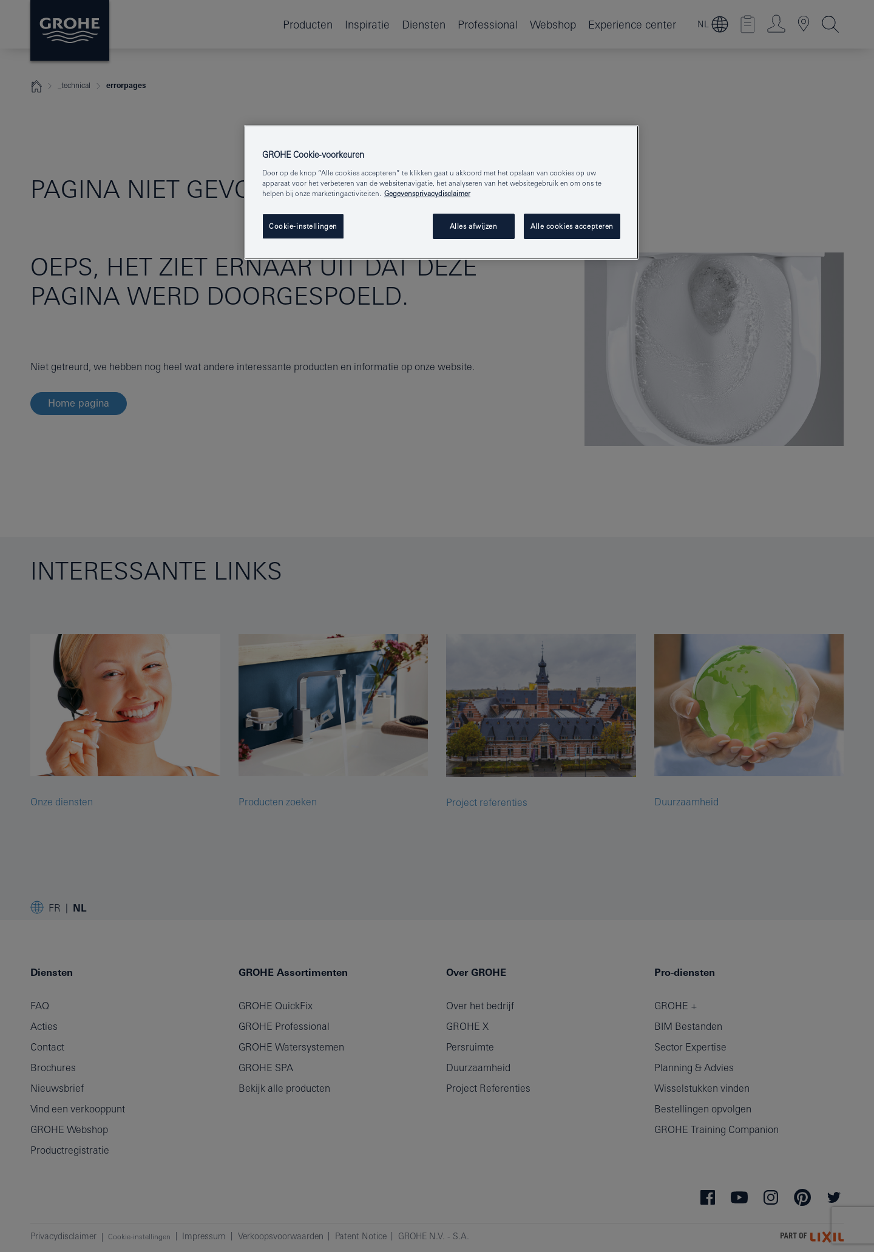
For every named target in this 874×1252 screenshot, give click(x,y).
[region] (441, 192)
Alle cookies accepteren (572, 226)
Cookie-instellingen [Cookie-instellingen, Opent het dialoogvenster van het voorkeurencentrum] (303, 226)
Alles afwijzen (474, 226)
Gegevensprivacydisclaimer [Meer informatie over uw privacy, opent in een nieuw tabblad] (427, 193)
